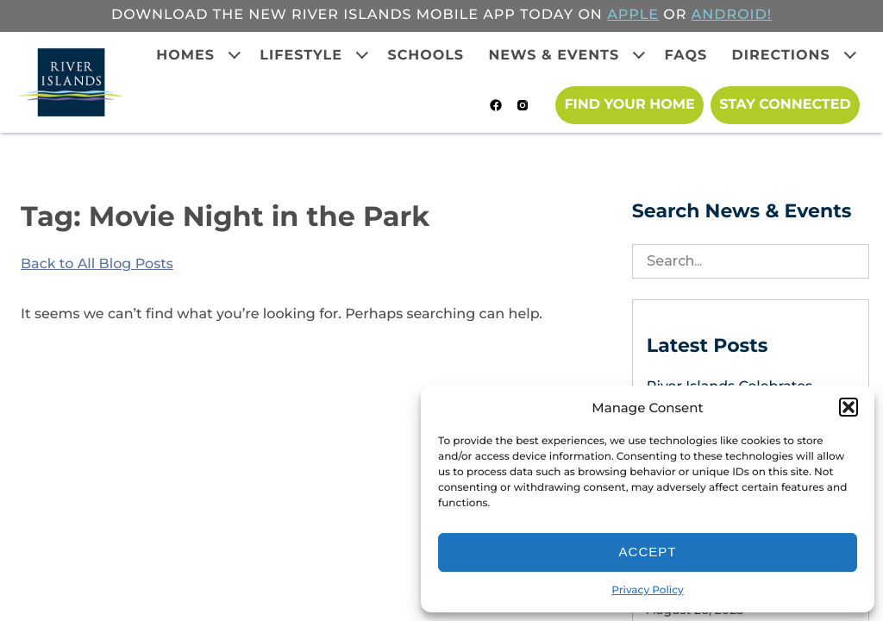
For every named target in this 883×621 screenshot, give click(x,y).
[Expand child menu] (234, 55)
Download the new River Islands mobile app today (342, 15)
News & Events (553, 55)
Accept (648, 551)
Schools (425, 55)
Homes (185, 55)
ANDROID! (732, 15)
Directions (781, 55)
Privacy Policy (647, 590)
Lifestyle (301, 55)
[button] (848, 407)
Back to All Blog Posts (97, 264)
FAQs (686, 55)
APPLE (633, 15)
